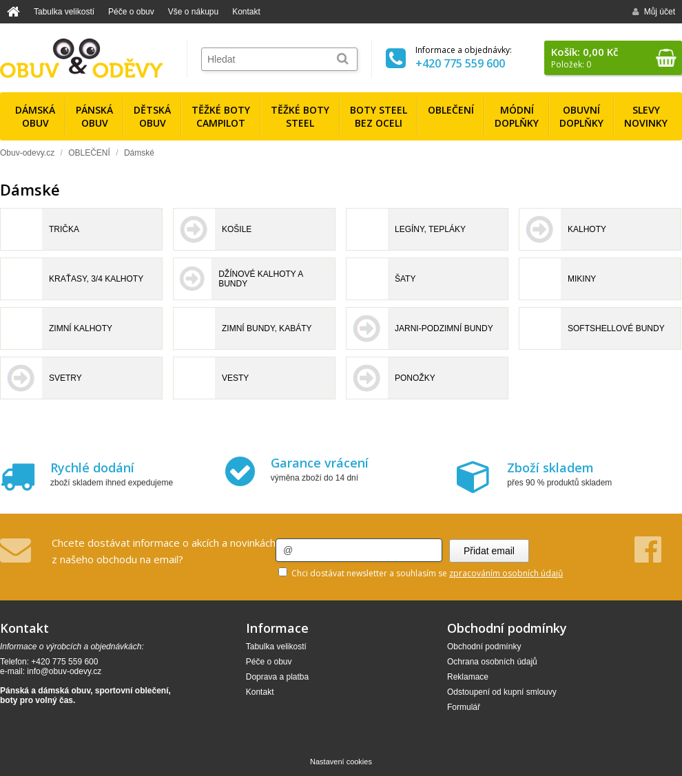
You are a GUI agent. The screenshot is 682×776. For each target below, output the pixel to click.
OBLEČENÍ (89, 153)
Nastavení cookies (341, 761)
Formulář (463, 707)
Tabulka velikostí (64, 12)
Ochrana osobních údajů (492, 662)
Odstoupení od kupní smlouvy (502, 692)
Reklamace (467, 677)
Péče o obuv (131, 12)
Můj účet (653, 12)
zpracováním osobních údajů (506, 573)
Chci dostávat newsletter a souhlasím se (420, 573)
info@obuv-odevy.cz (64, 671)
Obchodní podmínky (484, 646)
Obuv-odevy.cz (27, 153)
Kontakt (246, 12)
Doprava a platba (277, 677)
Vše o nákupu (193, 12)
